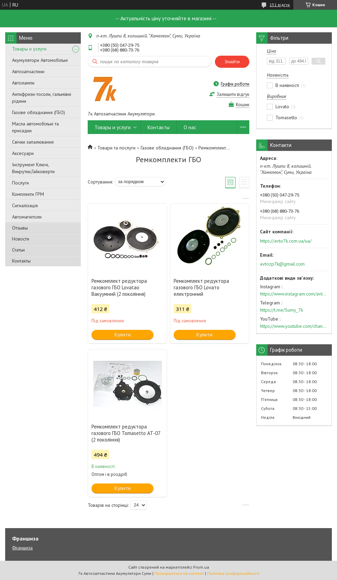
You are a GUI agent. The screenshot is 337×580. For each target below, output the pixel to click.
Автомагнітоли (27, 217)
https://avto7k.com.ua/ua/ (286, 241)
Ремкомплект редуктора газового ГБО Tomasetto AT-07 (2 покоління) (125, 433)
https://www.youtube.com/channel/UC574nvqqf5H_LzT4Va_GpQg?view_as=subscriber (294, 326)
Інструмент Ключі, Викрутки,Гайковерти (33, 168)
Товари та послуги (116, 148)
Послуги (20, 183)
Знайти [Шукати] (232, 61)
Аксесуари (23, 153)
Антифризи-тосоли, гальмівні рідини (41, 97)
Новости (20, 239)
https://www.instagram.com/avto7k (294, 294)
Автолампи (23, 83)
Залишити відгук (233, 94)
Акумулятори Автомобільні (40, 60)
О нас (190, 127)
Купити (123, 334)
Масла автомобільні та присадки (35, 127)
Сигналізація (25, 205)
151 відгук (280, 4)
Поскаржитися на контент (179, 573)
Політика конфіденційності (233, 573)
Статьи (18, 250)
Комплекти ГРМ (28, 194)
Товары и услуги (29, 49)
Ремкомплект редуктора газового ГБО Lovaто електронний (201, 287)
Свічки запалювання (33, 142)
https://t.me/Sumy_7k (281, 310)
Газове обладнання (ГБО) (38, 112)
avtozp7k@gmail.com (282, 264)
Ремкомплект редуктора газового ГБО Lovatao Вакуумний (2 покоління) (119, 287)
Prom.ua (201, 567)
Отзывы (20, 228)
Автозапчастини (28, 71)
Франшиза (22, 548)
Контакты (21, 261)
